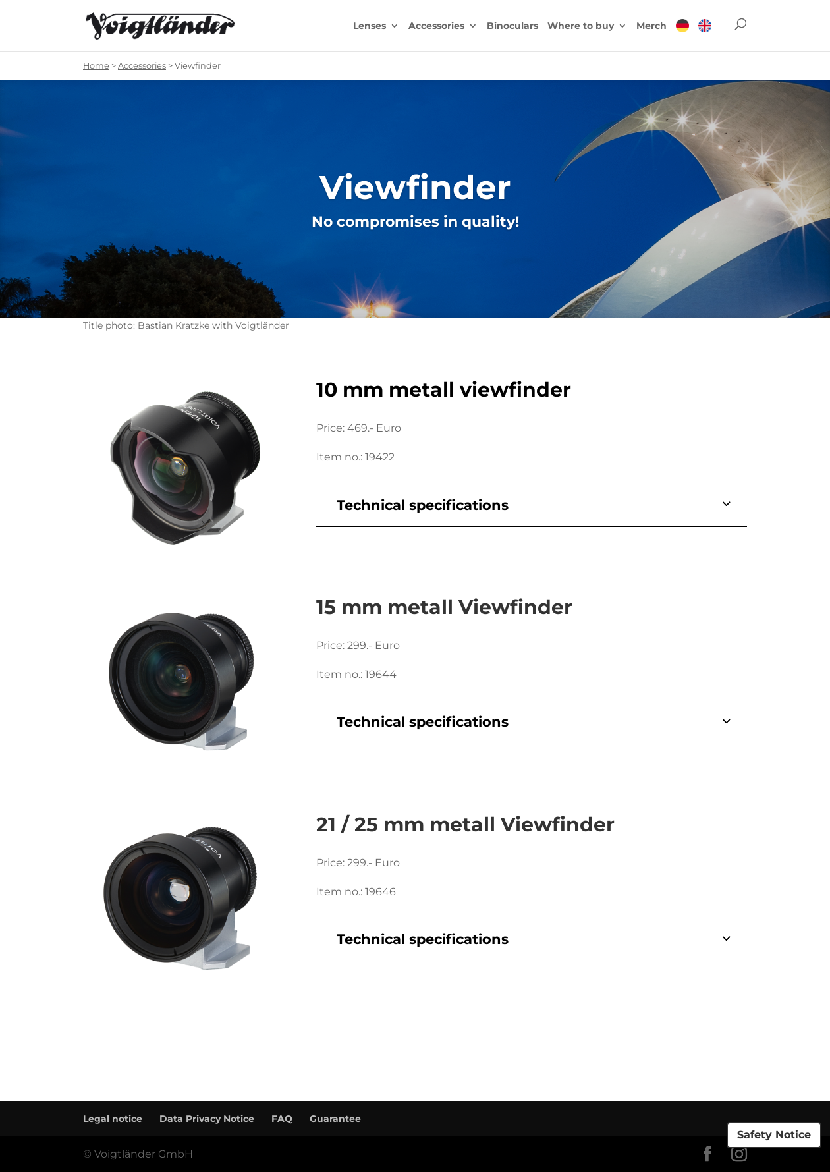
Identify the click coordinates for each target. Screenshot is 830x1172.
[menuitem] (682, 34)
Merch (651, 26)
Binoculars (512, 26)
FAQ (281, 1119)
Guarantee (335, 1119)
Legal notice (112, 1119)
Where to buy (580, 26)
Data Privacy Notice (206, 1119)
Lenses (369, 26)
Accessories (436, 26)
